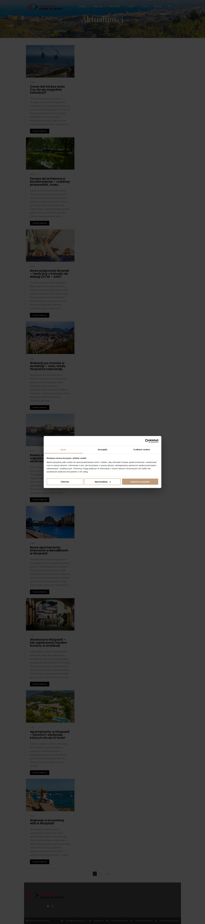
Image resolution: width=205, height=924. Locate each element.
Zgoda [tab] (63, 449)
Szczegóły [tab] (102, 449)
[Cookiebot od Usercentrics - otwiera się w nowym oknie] (147, 441)
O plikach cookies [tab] (141, 449)
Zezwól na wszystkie (140, 481)
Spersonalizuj (103, 481)
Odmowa (65, 481)
